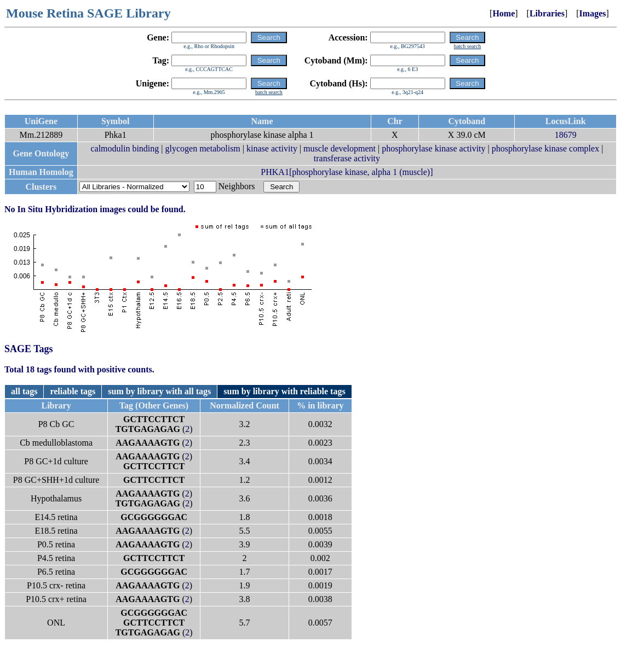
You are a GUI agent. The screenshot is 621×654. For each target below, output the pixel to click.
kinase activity (271, 148)
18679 (566, 134)
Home (503, 13)
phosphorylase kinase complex (545, 148)
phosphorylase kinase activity (433, 148)
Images (592, 13)
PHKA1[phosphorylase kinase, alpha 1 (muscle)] (347, 172)
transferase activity (347, 158)
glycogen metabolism (202, 148)
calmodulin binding (124, 148)
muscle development (339, 148)
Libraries (547, 13)
